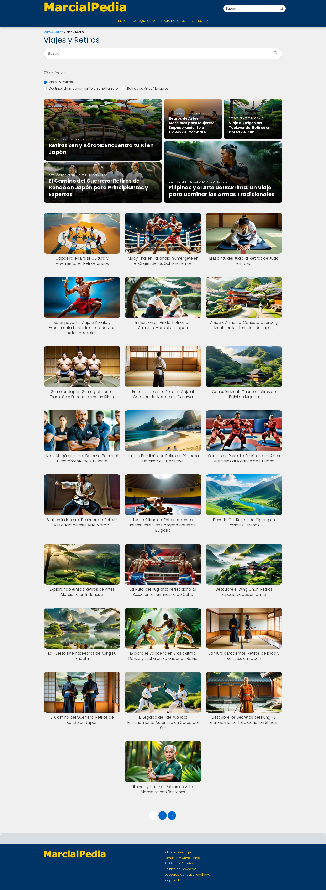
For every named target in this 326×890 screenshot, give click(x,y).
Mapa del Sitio (175, 880)
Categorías (142, 20)
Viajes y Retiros (58, 82)
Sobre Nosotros (173, 20)
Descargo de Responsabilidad (187, 875)
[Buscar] (281, 8)
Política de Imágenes (180, 869)
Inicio (122, 20)
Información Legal (178, 852)
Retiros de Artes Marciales (145, 88)
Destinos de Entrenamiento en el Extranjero (81, 88)
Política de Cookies (179, 863)
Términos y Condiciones (183, 858)
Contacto (200, 20)
